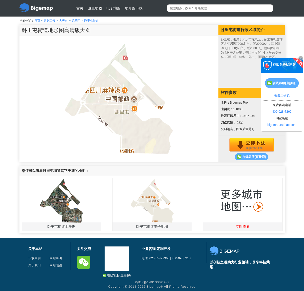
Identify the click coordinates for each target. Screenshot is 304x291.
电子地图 (113, 8)
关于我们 (34, 265)
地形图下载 (134, 8)
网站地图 (56, 265)
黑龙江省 (49, 20)
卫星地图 (95, 8)
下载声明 (34, 258)
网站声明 (56, 258)
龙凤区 (76, 20)
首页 (79, 8)
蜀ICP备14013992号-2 (152, 282)
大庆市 (63, 20)
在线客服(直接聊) (251, 157)
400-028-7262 (281, 111)
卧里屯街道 (91, 20)
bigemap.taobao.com (282, 125)
